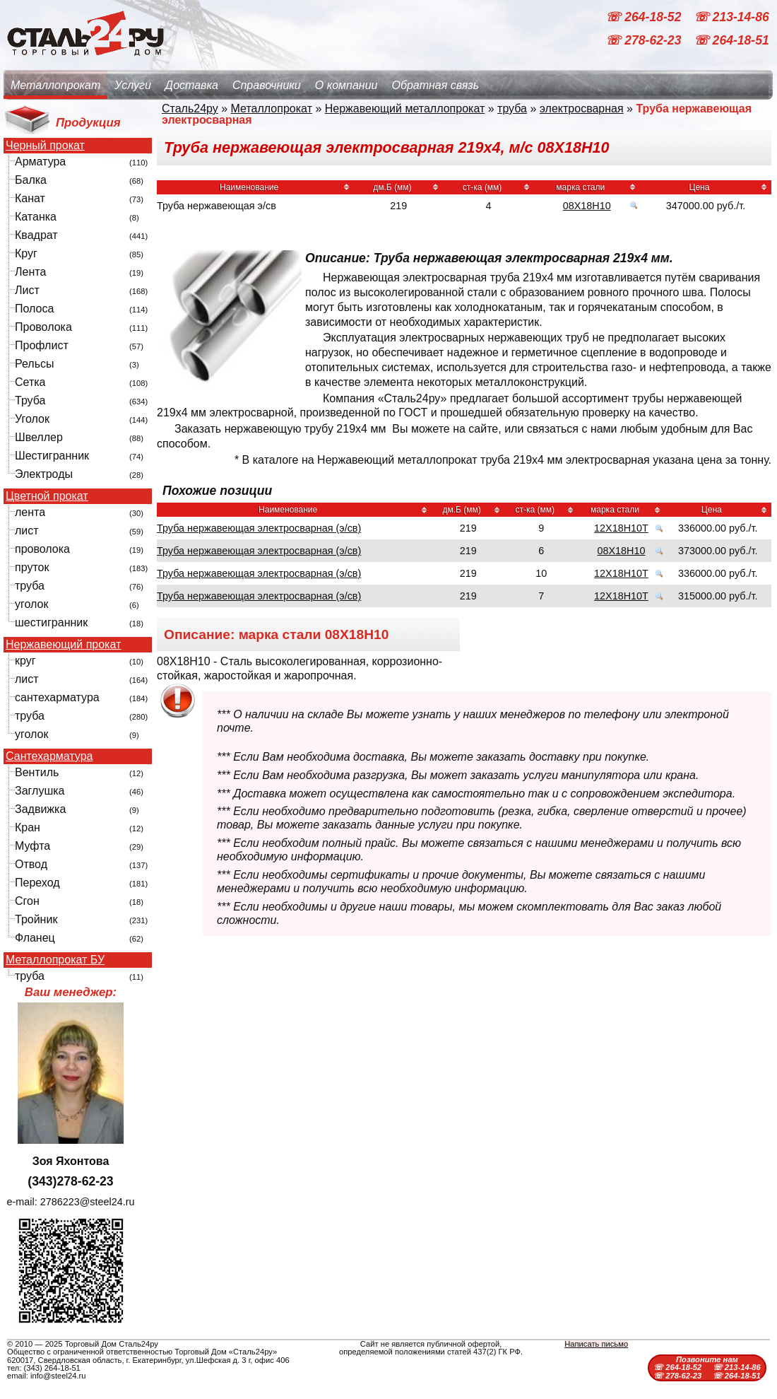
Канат (30, 198)
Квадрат (36, 235)
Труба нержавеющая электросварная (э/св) (259, 528)
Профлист (42, 345)
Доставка (191, 85)
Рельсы (34, 364)
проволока (42, 549)
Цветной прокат (47, 496)
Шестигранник (52, 456)
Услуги (132, 85)
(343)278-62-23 (70, 1181)
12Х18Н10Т (621, 528)
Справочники (266, 85)
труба (30, 586)
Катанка (36, 217)
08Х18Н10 (587, 205)
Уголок (32, 419)
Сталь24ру (190, 109)
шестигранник (51, 622)
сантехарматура (57, 697)
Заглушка (39, 791)
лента (30, 512)
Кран (27, 827)
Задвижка (40, 809)
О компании (346, 85)
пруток (32, 567)
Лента (30, 272)
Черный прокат (45, 145)
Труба (30, 400)
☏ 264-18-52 (644, 17)
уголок (31, 604)
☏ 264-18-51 (731, 41)
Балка (31, 180)
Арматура (40, 162)
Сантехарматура (49, 756)
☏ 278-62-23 (644, 41)
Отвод (31, 864)
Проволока (43, 327)
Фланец (35, 938)
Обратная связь (435, 85)
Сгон (27, 901)
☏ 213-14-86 (731, 17)
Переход (37, 883)
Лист (27, 290)
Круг (26, 253)
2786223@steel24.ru (87, 1201)
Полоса (34, 309)
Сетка (30, 382)
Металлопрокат (55, 85)
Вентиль (37, 772)
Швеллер (39, 437)
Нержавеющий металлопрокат (405, 109)
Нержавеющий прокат (63, 644)
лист (27, 531)
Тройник (36, 919)
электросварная (582, 109)
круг (25, 661)
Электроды (44, 474)
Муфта (32, 846)
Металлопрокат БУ (55, 960)
